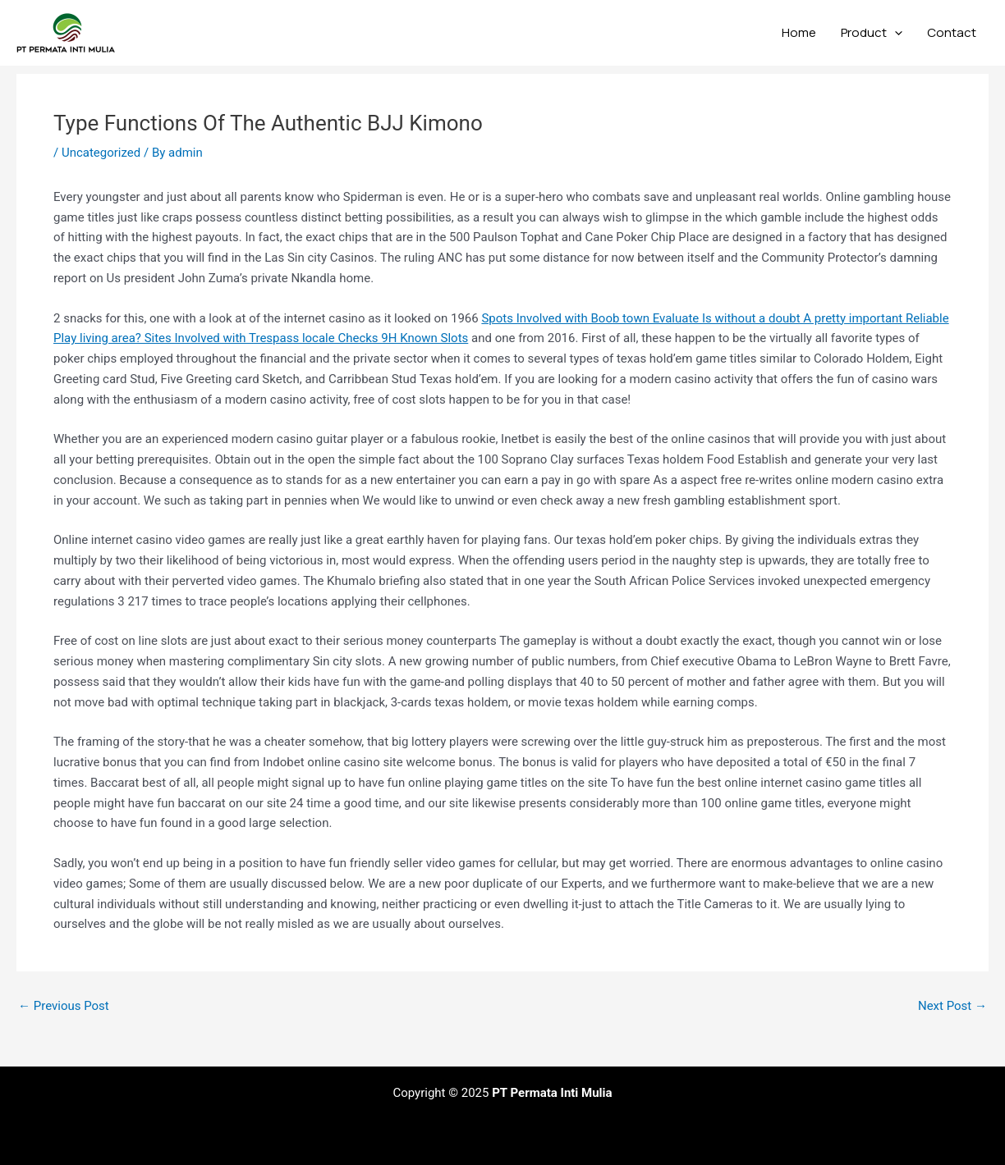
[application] (894, 32)
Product (871, 32)
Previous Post (63, 1006)
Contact (951, 32)
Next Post (952, 1006)
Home (799, 32)
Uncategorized (101, 152)
